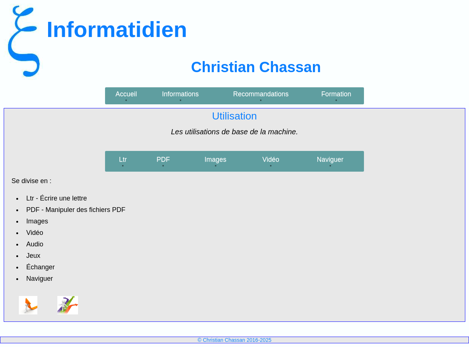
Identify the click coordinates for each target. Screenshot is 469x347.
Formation (336, 94)
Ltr (123, 159)
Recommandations (261, 94)
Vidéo (270, 159)
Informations (180, 94)
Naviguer (330, 159)
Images (215, 159)
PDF (163, 159)
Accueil (126, 94)
